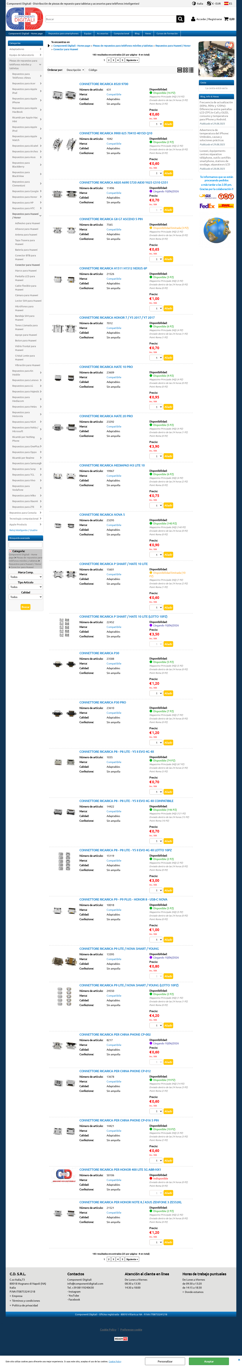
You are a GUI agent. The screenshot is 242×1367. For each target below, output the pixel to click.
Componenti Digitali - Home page (25, 34)
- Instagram (74, 1297)
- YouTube (73, 1301)
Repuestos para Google (25, 194)
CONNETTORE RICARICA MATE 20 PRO (106, 420)
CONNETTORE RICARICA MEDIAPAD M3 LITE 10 (112, 469)
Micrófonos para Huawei (24, 311)
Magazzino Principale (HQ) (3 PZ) (166, 234)
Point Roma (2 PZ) (158, 1095)
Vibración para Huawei (27, 368)
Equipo (87, 34)
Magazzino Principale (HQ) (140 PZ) (167, 531)
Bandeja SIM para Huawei (24, 320)
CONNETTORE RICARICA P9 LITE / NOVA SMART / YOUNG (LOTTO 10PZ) (128, 990)
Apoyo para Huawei (26, 337)
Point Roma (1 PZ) (158, 340)
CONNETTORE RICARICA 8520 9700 (103, 87)
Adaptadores (16, 52)
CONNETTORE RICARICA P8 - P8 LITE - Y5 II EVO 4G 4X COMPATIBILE (126, 805)
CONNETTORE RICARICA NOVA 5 (102, 518)
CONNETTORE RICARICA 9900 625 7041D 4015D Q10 (115, 136)
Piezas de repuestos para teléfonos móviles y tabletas (23, 67)
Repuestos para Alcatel (25, 148)
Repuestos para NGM (24, 424)
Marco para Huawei (25, 273)
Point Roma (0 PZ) (158, 155)
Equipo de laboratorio (21, 57)
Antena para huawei (26, 237)
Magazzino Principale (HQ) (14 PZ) (166, 1088)
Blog (136, 34)
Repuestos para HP (22, 205)
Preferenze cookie (131, 1335)
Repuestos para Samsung (26, 466)
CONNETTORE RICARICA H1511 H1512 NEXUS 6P (113, 271)
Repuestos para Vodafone (21, 490)
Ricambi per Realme (23, 460)
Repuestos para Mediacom (21, 401)
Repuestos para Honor (24, 199)
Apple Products (18, 527)
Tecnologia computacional (24, 521)
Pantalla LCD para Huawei (25, 281)
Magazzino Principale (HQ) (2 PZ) (166, 148)
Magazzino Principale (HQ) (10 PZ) (166, 99)
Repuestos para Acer (23, 86)
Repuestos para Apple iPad (24, 93)
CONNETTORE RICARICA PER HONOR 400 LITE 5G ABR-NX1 (120, 1175)
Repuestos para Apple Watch (24, 141)
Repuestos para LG (22, 388)
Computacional (120, 34)
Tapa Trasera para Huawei (25, 245)
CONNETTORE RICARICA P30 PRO (102, 706)
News (147, 34)
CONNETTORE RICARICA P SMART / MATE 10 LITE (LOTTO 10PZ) (123, 620)
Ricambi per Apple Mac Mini (25, 122)
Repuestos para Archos (25, 154)
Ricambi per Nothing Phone (23, 441)
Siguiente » (132, 63)
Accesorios (101, 34)
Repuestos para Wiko (24, 498)
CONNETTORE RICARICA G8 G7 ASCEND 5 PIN (111, 222)
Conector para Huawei (27, 267)
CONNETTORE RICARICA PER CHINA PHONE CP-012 (115, 1076)
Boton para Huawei (25, 343)
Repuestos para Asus (24, 160)
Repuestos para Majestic (25, 394)
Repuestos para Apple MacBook (24, 112)
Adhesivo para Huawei (27, 226)
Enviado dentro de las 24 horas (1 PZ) (168, 337)
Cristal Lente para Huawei (25, 360)
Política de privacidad (25, 1310)
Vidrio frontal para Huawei (25, 350)
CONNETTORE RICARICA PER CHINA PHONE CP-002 (115, 1039)
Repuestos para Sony (24, 472)
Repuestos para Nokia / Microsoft (25, 432)
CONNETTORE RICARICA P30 (99, 657)
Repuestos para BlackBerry (21, 167)
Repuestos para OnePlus (26, 449)
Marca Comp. (25, 575)
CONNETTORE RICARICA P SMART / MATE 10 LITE (113, 568)
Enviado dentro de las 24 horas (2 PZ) (168, 485)
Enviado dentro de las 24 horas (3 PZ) (168, 103)
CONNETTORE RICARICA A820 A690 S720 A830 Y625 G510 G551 (123, 185)
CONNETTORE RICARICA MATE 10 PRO (106, 370)
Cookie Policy (115, 1361)
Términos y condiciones (26, 1306)
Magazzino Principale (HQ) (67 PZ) (166, 768)
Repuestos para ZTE (23, 509)
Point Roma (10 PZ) (159, 825)
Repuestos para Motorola (21, 417)
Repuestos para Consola (22, 515)
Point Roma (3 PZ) (158, 106)
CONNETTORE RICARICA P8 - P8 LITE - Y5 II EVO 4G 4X (116, 756)
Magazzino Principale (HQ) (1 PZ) (166, 1002)
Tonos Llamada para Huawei (26, 330)
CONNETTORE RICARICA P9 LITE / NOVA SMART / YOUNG (119, 953)
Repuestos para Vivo (23, 483)
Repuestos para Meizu (24, 409)
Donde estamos (194, 1297)
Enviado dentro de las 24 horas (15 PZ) (169, 821)
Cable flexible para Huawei (25, 290)
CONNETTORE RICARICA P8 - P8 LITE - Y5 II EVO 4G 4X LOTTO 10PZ (125, 854)
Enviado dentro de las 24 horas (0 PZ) (168, 152)
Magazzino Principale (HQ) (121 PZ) (167, 817)
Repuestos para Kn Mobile (22, 375)
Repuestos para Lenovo (25, 383)
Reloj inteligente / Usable (23, 533)
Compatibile (114, 97)
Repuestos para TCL (23, 477)
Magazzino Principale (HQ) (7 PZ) (166, 583)
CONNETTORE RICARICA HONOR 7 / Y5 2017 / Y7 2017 (117, 321)
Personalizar (165, 1361)
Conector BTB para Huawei (25, 260)
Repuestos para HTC (23, 211)
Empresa (17, 1301)
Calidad (25, 595)
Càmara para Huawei (26, 298)
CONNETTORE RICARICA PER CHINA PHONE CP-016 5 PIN (119, 1125)
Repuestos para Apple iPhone (24, 103)
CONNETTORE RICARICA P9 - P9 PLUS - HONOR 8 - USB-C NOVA (123, 904)
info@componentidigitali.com (85, 1289)
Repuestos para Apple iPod (24, 131)
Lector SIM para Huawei (28, 303)
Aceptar (209, 1361)
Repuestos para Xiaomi (25, 504)
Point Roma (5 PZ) (158, 775)
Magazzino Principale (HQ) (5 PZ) (166, 669)
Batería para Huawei (26, 252)
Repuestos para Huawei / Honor (25, 218)
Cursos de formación (165, 34)
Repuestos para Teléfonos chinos (21, 78)
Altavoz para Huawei (26, 231)
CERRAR (239, 1359)
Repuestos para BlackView (21, 177)
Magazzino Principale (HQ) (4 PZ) (166, 333)
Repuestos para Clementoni (21, 186)
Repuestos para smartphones (63, 34)
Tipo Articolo (25, 585)
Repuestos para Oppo (24, 455)
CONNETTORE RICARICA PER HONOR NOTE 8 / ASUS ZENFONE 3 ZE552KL (130, 1207)
